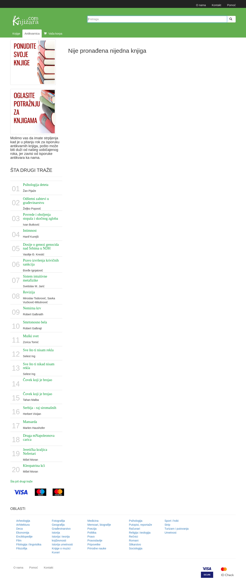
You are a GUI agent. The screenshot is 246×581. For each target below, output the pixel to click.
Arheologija (23, 520)
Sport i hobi (172, 520)
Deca (19, 528)
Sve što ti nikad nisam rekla (38, 366)
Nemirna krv (32, 308)
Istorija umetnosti (62, 544)
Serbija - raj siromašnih (39, 408)
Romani (133, 540)
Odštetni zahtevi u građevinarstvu (36, 201)
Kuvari (56, 552)
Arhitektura (23, 524)
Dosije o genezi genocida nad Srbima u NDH (41, 246)
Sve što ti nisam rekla (38, 350)
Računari (134, 528)
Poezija (92, 528)
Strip (167, 524)
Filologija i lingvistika (28, 544)
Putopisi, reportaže (140, 524)
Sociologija (135, 548)
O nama (201, 5)
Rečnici (133, 536)
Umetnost (170, 532)
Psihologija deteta (35, 185)
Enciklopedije (24, 536)
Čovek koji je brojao (37, 380)
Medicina (92, 520)
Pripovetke (93, 544)
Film (18, 540)
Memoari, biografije (99, 524)
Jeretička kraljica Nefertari (35, 452)
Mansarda (30, 422)
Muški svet (31, 336)
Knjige (16, 33)
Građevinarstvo (61, 528)
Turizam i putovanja (177, 528)
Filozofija (21, 548)
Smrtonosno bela (35, 322)
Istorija (56, 532)
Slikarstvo (135, 544)
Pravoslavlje (94, 540)
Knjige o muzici (61, 548)
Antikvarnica (32, 33)
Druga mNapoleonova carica (38, 438)
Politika (91, 532)
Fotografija (58, 520)
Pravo (91, 536)
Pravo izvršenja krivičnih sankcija (41, 262)
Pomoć (231, 5)
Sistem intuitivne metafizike (35, 278)
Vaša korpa (53, 33)
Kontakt (216, 5)
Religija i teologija (139, 532)
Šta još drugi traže (21, 481)
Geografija (58, 524)
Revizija (29, 292)
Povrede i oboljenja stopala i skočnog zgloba (40, 216)
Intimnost (30, 231)
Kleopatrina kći (34, 466)
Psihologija (135, 520)
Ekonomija (22, 532)
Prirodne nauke (96, 548)
